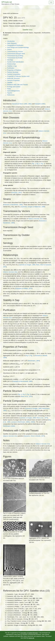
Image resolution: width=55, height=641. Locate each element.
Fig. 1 (34, 163)
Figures (9, 93)
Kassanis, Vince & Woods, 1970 (34, 436)
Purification (10, 68)
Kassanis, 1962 (16, 192)
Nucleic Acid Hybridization (15, 62)
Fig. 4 (20, 394)
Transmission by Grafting (15, 55)
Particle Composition (13, 74)
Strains (9, 49)
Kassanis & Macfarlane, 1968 (13, 204)
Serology (10, 60)
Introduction (11, 41)
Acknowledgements (13, 91)
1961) (30, 104)
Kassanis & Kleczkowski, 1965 (22, 381)
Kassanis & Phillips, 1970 (24, 288)
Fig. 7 (32, 355)
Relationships (11, 64)
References (11, 95)
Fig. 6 (27, 355)
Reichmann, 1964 (33, 361)
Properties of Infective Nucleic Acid (18, 76)
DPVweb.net (10, 3)
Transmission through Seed (16, 53)
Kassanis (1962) (40, 104)
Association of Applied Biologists (29, 632)
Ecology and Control (13, 86)
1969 (33, 422)
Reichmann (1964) (9, 426)
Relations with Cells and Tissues (17, 84)
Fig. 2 (38, 163)
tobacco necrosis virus (36, 218)
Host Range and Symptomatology (18, 47)
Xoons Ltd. (31, 638)
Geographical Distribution (15, 45)
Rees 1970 (26, 396)
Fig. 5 (24, 394)
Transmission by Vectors (15, 51)
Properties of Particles (14, 70)
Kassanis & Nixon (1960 (19, 104)
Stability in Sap (12, 66)
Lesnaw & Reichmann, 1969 (20, 422)
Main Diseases (12, 43)
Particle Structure (12, 72)
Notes (9, 89)
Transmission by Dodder (15, 58)
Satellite (9, 82)
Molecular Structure (13, 78)
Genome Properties (13, 80)
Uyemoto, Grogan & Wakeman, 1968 (33, 207)
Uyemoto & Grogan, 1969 (27, 265)
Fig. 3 (42, 163)
